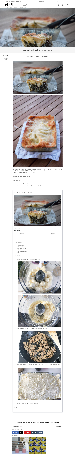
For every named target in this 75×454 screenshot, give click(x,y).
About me (10, 1)
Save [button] (15, 230)
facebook (15, 432)
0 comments (38, 56)
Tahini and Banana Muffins (17, 426)
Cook (63, 6)
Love (67, 6)
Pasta (6, 59)
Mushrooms (6, 58)
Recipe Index (14, 1)
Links (18, 1)
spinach (5, 60)
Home (7, 1)
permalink (57, 422)
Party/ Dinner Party (28, 422)
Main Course (22, 422)
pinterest (27, 432)
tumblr (34, 432)
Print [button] (18, 230)
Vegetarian (34, 422)
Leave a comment (45, 56)
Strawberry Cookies (59, 426)
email (40, 432)
